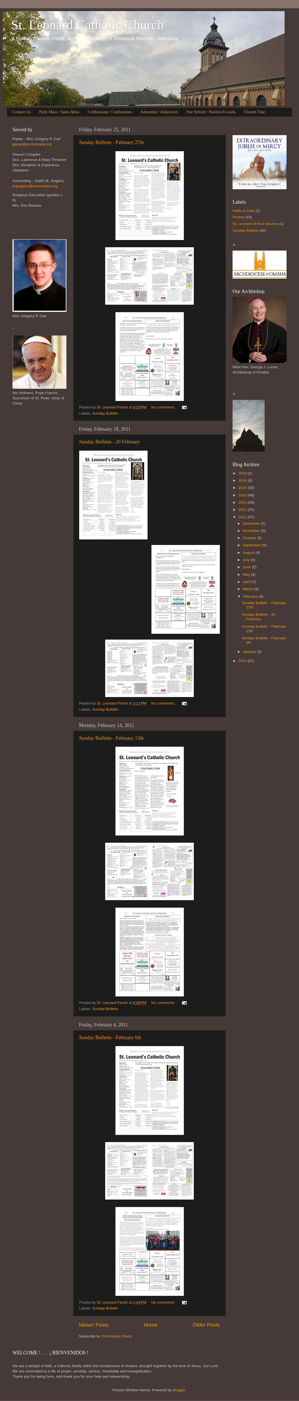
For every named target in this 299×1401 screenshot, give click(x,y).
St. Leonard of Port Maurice (255, 224)
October (250, 538)
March (248, 589)
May (247, 574)
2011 (243, 517)
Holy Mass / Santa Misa (59, 112)
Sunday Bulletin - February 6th (110, 1037)
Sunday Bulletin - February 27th (111, 142)
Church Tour (254, 112)
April (247, 582)
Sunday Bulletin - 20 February (109, 442)
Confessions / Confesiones (110, 112)
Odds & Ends (244, 211)
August (249, 553)
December (252, 523)
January (250, 652)
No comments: (163, 407)
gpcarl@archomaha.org (31, 144)
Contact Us (21, 112)
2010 (243, 661)
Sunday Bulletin (105, 413)
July (247, 560)
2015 (243, 488)
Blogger (179, 1390)
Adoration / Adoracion (159, 112)
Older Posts (206, 1325)
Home (151, 1325)
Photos (238, 217)
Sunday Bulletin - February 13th (111, 738)
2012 (243, 510)
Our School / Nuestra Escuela (210, 112)
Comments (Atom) (117, 1336)
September (252, 545)
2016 (243, 480)
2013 (243, 502)
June (247, 567)
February (251, 596)
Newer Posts (94, 1325)
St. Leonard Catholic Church (87, 24)
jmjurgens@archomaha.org (35, 186)
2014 (243, 495)
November (252, 531)
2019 (243, 473)
